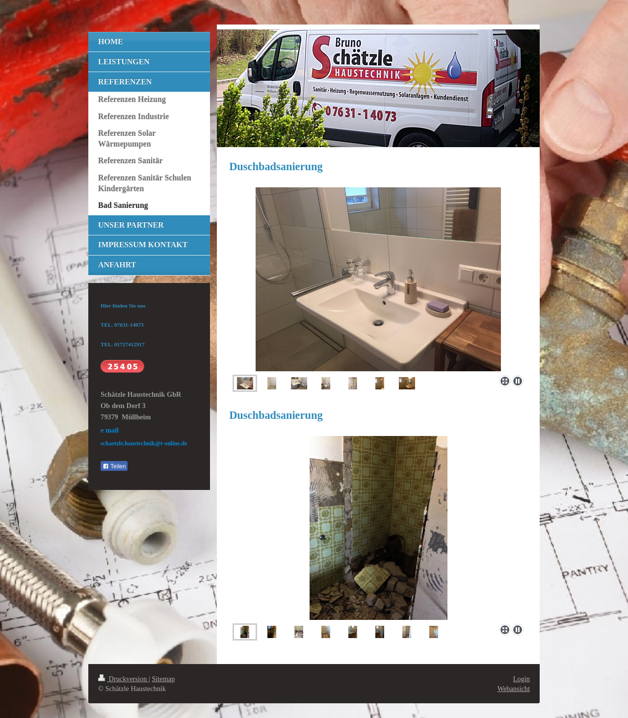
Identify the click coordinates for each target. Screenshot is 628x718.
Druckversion (123, 679)
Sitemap (163, 679)
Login (521, 679)
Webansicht (513, 688)
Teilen (114, 466)
